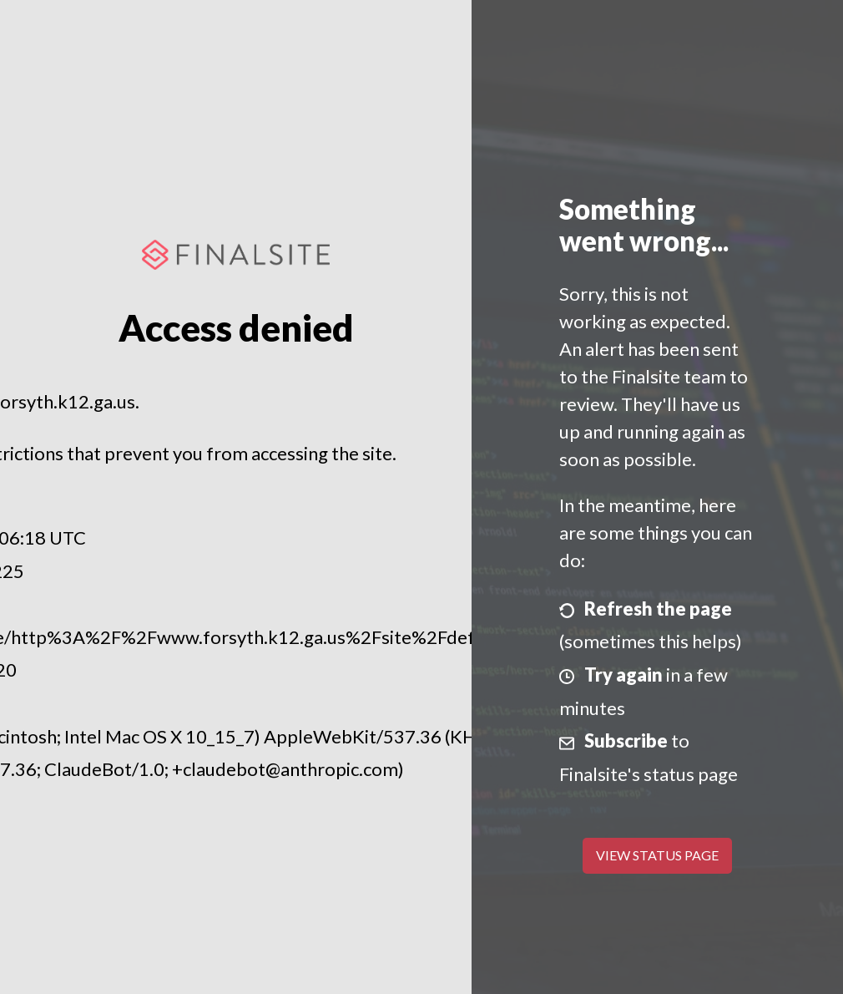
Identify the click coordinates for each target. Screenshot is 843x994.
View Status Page (657, 855)
